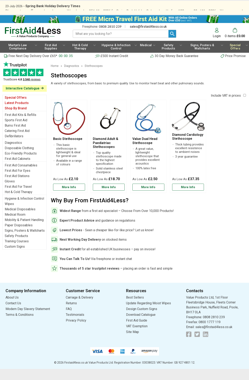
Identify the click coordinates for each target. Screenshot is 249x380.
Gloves (10, 192)
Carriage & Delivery (79, 308)
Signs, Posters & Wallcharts (25, 242)
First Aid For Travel (18, 198)
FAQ (69, 320)
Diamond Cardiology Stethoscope (187, 148)
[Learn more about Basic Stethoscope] (69, 198)
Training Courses (17, 252)
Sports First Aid (16, 131)
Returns (71, 314)
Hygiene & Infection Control (24, 210)
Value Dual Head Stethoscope (144, 152)
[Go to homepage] (34, 43)
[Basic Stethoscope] (69, 157)
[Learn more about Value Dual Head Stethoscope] (148, 198)
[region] (69, 130)
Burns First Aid (15, 136)
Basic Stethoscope (67, 150)
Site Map (132, 343)
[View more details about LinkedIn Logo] (205, 345)
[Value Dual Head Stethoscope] (148, 157)
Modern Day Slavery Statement (28, 320)
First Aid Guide (136, 331)
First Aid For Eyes (17, 182)
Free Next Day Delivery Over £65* (32, 67)
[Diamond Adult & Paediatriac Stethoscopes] (109, 157)
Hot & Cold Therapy (18, 203)
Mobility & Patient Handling (24, 231)
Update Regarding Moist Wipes (148, 314)
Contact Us (13, 314)
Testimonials (24, 84)
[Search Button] (172, 45)
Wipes (9, 215)
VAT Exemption (137, 337)
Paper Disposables (19, 236)
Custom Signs (15, 258)
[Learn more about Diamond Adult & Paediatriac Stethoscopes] (109, 198)
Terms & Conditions (20, 325)
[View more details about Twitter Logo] (197, 345)
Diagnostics (13, 154)
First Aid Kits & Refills (20, 126)
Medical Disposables (20, 220)
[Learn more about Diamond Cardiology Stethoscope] (188, 198)
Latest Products (17, 114)
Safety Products (16, 247)
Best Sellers (135, 308)
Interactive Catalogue (23, 99)
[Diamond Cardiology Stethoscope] (188, 157)
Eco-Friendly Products (21, 164)
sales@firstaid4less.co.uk (148, 38)
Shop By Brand (16, 119)
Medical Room (15, 226)
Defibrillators (14, 147)
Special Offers (16, 109)
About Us (12, 308)
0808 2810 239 (110, 37)
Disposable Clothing (19, 159)
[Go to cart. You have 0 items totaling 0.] (235, 44)
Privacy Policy (76, 331)
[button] (219, 44)
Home (55, 77)
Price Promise (235, 67)
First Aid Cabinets (17, 170)
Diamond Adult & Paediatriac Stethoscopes (105, 154)
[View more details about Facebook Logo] (188, 345)
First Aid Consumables (21, 176)
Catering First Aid (17, 142)
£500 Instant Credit (114, 67)
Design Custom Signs (141, 320)
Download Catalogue (141, 325)
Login (217, 47)
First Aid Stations (17, 187)
